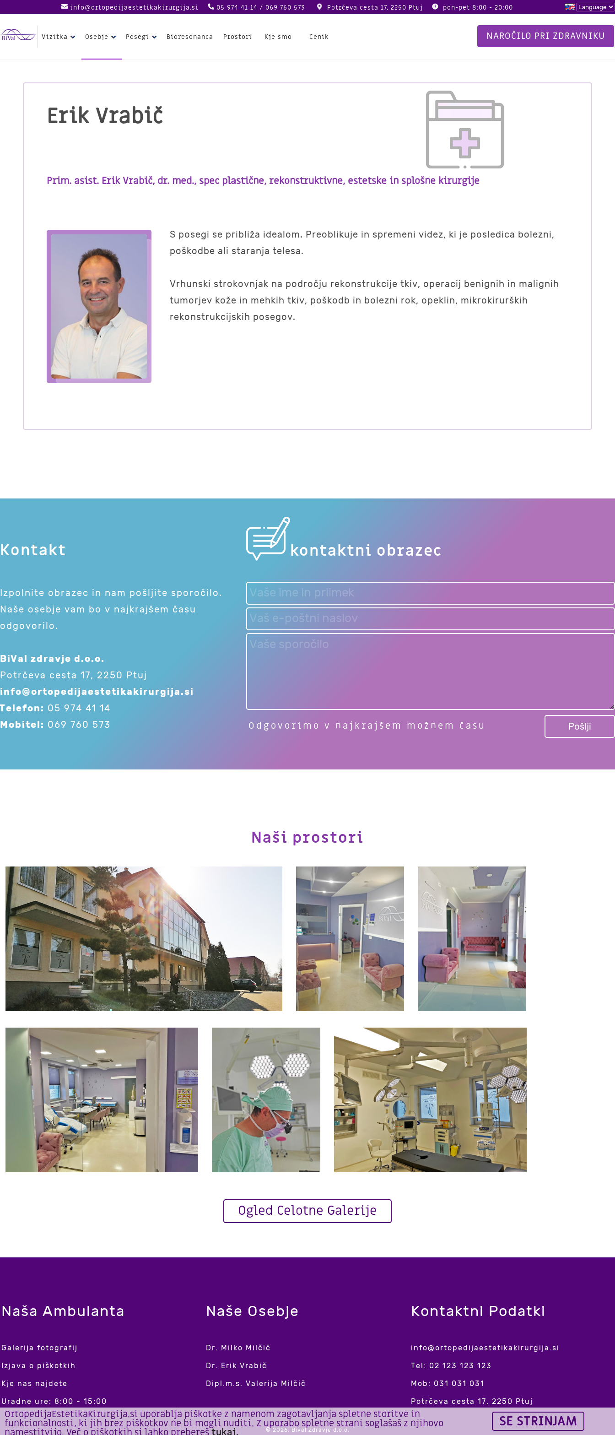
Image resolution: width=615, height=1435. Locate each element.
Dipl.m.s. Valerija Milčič (256, 1383)
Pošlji (579, 726)
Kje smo (278, 36)
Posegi (142, 36)
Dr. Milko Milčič (238, 1347)
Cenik (319, 36)
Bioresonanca (190, 36)
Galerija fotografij (39, 1347)
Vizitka (60, 36)
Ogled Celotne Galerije (307, 1210)
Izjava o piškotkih (38, 1365)
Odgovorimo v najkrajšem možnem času (367, 726)
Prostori (237, 36)
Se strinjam (538, 1421)
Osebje (102, 36)
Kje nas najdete (34, 1383)
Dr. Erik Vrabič (236, 1365)
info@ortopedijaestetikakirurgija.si (134, 7)
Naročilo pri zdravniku (545, 36)
